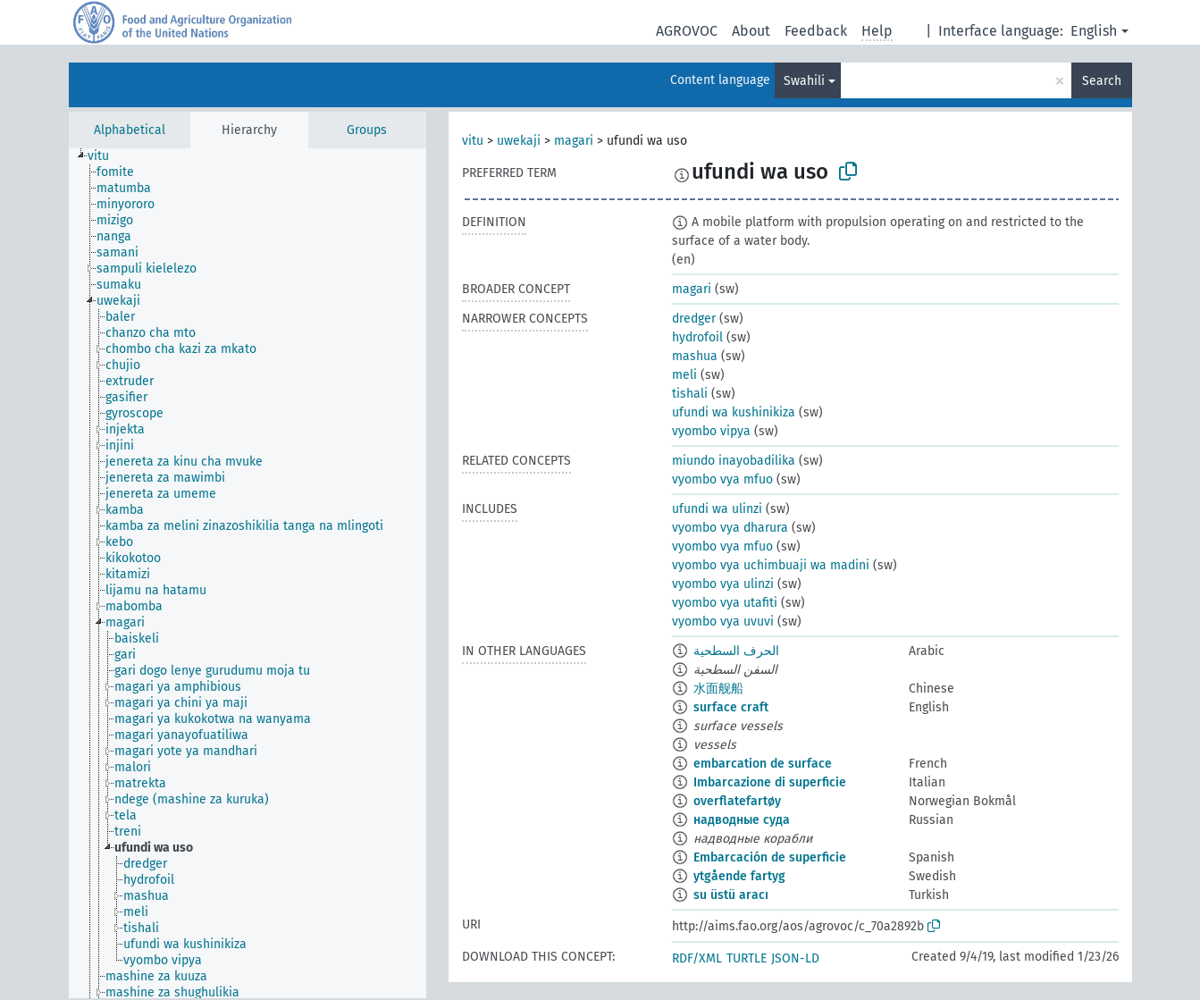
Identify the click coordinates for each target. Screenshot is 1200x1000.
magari (573, 140)
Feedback (816, 30)
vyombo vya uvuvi (723, 621)
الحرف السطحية (736, 651)
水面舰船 (718, 688)
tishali (690, 393)
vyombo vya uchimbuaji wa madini (770, 565)
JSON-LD (795, 958)
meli (684, 374)
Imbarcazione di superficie (769, 782)
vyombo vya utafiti (724, 602)
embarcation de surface (762, 763)
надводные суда (741, 820)
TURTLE (746, 958)
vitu (472, 140)
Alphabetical (129, 130)
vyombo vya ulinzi (723, 584)
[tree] (247, 573)
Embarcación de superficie (769, 857)
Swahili (804, 80)
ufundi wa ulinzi (717, 509)
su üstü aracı (730, 895)
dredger (694, 318)
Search (1101, 80)
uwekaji (519, 140)
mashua (694, 356)
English (1093, 30)
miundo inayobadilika (733, 460)
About (751, 30)
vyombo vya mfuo (722, 479)
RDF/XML (697, 958)
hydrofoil (697, 337)
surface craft (730, 707)
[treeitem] (106, 156)
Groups (367, 130)
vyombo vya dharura (730, 527)
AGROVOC (686, 30)
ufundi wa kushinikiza (733, 412)
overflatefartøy (737, 801)
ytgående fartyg (739, 876)
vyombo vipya (711, 431)
